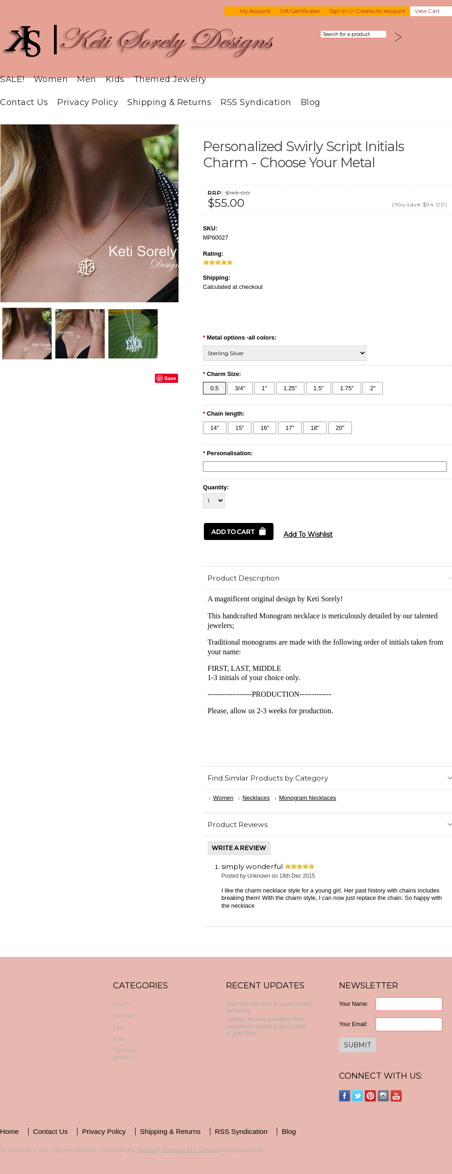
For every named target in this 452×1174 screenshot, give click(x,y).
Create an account (381, 11)
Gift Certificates (300, 11)
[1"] (264, 388)
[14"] (214, 428)
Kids (115, 79)
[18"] (315, 428)
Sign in (338, 11)
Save (170, 378)
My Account (255, 11)
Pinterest (370, 1096)
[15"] (239, 428)
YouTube (396, 1096)
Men (86, 79)
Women (51, 79)
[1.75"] (347, 388)
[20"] (340, 428)
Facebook (345, 1096)
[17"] (290, 428)
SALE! (12, 79)
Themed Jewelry (170, 79)
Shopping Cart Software (190, 1150)
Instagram (383, 1096)
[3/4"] (239, 388)
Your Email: (353, 1024)
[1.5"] (318, 388)
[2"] (373, 388)
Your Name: (354, 1004)
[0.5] (214, 388)
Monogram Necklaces (307, 797)
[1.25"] (290, 388)
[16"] (265, 428)
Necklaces (256, 797)
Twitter (357, 1096)
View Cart (427, 11)
